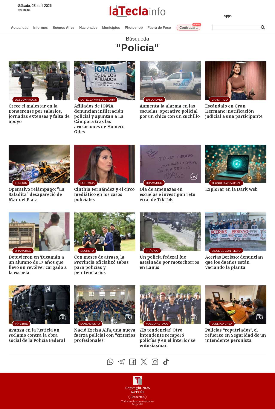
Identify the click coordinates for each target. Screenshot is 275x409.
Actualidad (20, 27)
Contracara (189, 27)
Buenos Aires (63, 27)
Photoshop (134, 27)
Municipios (111, 27)
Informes (40, 27)
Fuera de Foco (159, 27)
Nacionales (88, 27)
